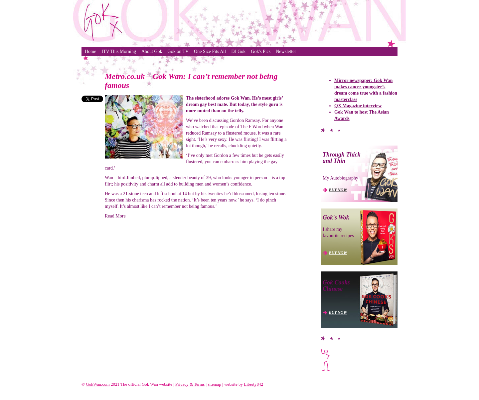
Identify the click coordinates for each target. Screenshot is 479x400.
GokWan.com (98, 384)
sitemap (214, 384)
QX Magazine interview (358, 105)
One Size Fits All (210, 51)
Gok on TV (178, 51)
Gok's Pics (260, 51)
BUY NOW (338, 190)
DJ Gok (238, 51)
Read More (115, 215)
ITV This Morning (118, 51)
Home (90, 51)
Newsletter (286, 51)
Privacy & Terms (190, 384)
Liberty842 (253, 384)
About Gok (151, 51)
